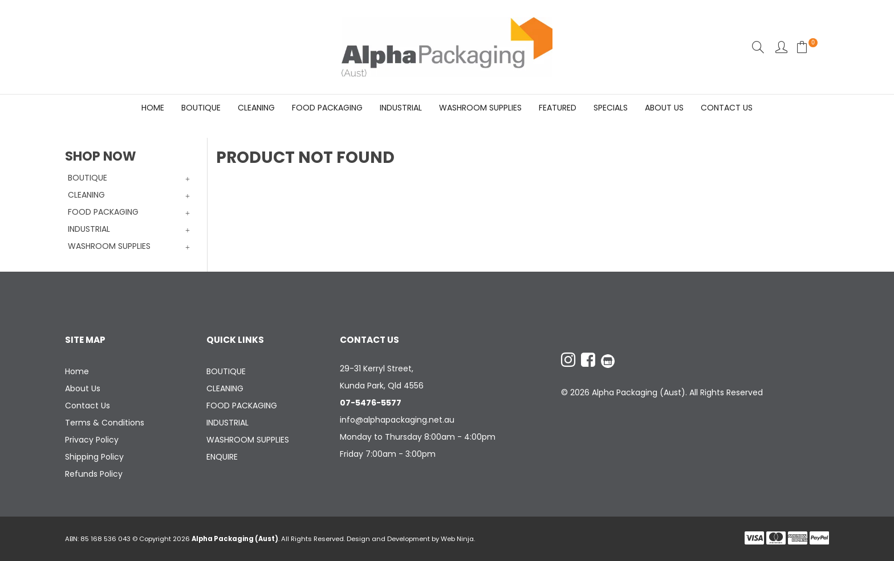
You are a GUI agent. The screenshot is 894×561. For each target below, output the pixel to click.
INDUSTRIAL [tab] (89, 229)
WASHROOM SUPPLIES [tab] (109, 246)
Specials (611, 107)
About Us (664, 107)
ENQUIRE (222, 456)
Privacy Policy (92, 439)
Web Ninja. (458, 538)
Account (781, 47)
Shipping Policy (94, 456)
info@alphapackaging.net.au (397, 419)
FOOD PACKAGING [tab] (103, 212)
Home (152, 107)
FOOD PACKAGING (327, 107)
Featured (557, 107)
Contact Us (727, 107)
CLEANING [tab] (86, 194)
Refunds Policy (94, 474)
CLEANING (256, 107)
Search (758, 47)
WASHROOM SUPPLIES (480, 107)
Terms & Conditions (104, 422)
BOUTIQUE (201, 107)
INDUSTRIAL (401, 107)
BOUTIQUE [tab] (87, 177)
